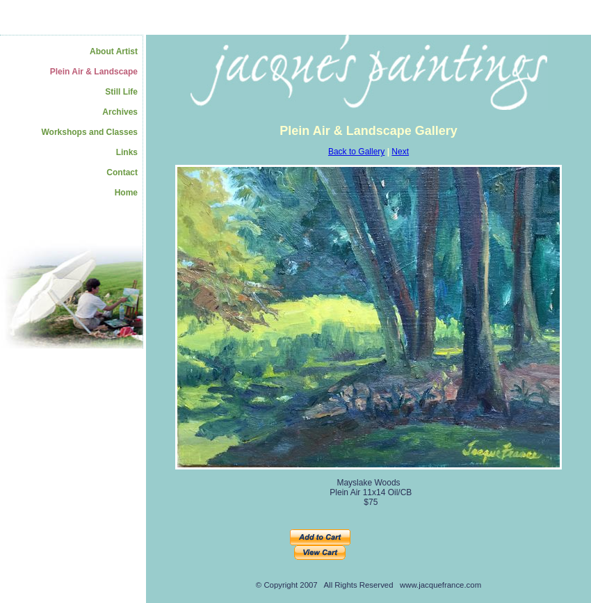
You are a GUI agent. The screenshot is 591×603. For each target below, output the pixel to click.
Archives (120, 112)
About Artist (114, 51)
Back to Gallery (356, 151)
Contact (122, 172)
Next (400, 151)
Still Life (121, 92)
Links (127, 152)
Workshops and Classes (90, 132)
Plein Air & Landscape (94, 72)
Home (126, 193)
